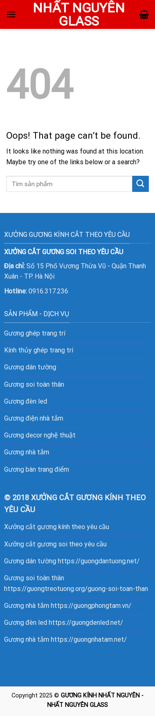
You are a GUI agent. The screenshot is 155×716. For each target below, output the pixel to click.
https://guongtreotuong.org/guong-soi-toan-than (76, 589)
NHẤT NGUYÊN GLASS (79, 14)
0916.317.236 (48, 291)
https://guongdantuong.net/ (99, 561)
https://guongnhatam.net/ (89, 639)
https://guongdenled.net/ (86, 622)
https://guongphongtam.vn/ (91, 606)
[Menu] (11, 14)
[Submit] (140, 184)
